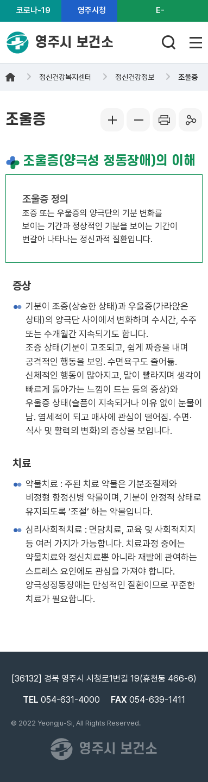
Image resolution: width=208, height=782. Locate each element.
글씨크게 (112, 120)
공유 (191, 120)
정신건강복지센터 (65, 77)
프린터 (165, 120)
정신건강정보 (134, 77)
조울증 (188, 77)
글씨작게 (138, 120)
